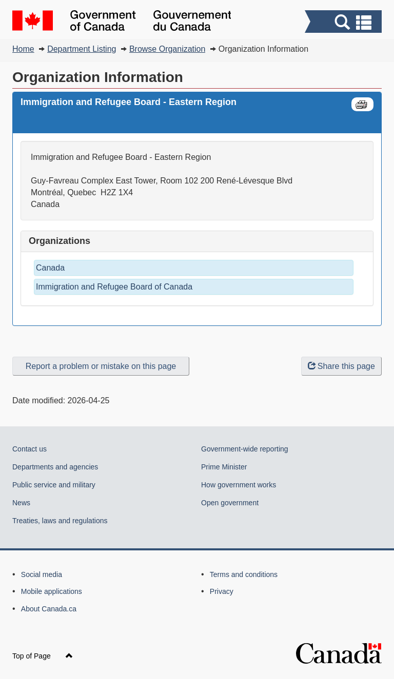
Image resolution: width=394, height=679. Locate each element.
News (21, 503)
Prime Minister (224, 467)
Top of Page (42, 656)
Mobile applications (51, 591)
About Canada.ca (48, 609)
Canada (50, 267)
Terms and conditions (244, 574)
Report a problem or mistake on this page (101, 366)
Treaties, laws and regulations (59, 521)
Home (23, 49)
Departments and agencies (55, 467)
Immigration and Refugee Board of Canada (114, 286)
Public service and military (53, 485)
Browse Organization (167, 49)
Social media (41, 574)
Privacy (221, 591)
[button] (344, 22)
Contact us (29, 449)
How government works (238, 485)
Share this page (341, 366)
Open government (230, 503)
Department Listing (81, 49)
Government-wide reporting (244, 449)
